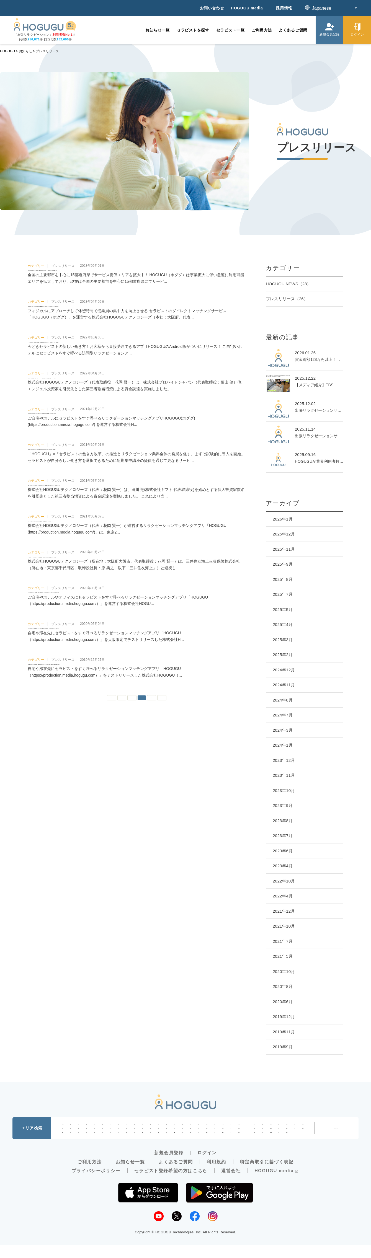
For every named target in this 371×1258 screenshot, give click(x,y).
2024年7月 (283, 715)
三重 (175, 1134)
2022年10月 (284, 881)
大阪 (223, 1134)
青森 (78, 1126)
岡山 (62, 1143)
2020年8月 (283, 986)
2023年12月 (284, 760)
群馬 (207, 1126)
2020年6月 (283, 1001)
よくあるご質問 (293, 30)
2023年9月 (283, 805)
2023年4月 (283, 865)
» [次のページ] (170, 804)
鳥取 (287, 1134)
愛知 (158, 1134)
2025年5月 (283, 609)
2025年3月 (283, 639)
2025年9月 (283, 564)
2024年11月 (284, 684)
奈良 (255, 1134)
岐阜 (126, 1134)
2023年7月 (283, 835)
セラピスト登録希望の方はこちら (170, 1183)
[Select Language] (332, 8)
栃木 (191, 1126)
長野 (110, 1134)
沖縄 (287, 1143)
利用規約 (216, 1174)
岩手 (95, 1126)
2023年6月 (283, 850)
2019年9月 (283, 1046)
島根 (303, 1134)
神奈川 (271, 1126)
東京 (255, 1126)
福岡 (175, 1143)
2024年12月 (284, 669)
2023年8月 (283, 820)
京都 (207, 1134)
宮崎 (255, 1143)
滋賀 (191, 1134)
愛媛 (142, 1143)
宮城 (110, 1126)
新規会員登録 (169, 1165)
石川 (62, 1134)
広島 (78, 1143)
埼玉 (223, 1126)
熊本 (223, 1143)
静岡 (142, 1134)
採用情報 (284, 8)
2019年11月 (284, 1031)
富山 (303, 1126)
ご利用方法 (262, 30)
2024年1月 (283, 745)
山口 (95, 1143)
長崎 (207, 1143)
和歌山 (271, 1134)
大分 (239, 1143)
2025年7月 (283, 594)
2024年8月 (283, 700)
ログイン (207, 1165)
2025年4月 (283, 624)
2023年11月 (284, 775)
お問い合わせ (212, 8)
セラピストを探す (193, 30)
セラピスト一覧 (230, 30)
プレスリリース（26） (287, 298)
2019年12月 (284, 1016)
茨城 (175, 1126)
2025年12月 (284, 534)
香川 (126, 1143)
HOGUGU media (247, 8)
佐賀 (191, 1143)
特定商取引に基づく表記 (267, 1174)
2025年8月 (283, 579)
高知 (158, 1143)
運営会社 (231, 1183)
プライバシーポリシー (96, 1183)
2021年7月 (283, 941)
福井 (78, 1134)
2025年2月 (283, 654)
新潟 (287, 1126)
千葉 (239, 1126)
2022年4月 (283, 896)
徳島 (110, 1143)
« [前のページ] (121, 804)
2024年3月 (283, 730)
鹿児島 (271, 1143)
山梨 (95, 1134)
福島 (158, 1126)
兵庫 (239, 1134)
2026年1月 (283, 519)
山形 (142, 1126)
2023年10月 (284, 790)
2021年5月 (283, 956)
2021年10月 (284, 926)
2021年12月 (284, 911)
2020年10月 (284, 971)
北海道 (62, 1126)
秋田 (126, 1126)
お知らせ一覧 (157, 30)
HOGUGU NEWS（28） (288, 283)
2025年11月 (284, 549)
